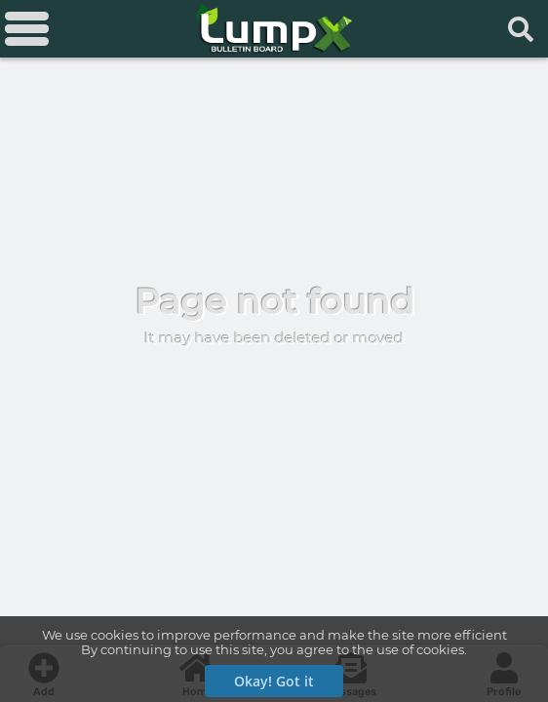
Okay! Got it (274, 681)
